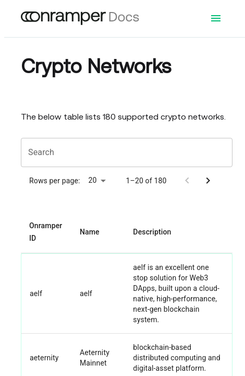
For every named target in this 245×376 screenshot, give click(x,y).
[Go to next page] (208, 180)
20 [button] (93, 180)
